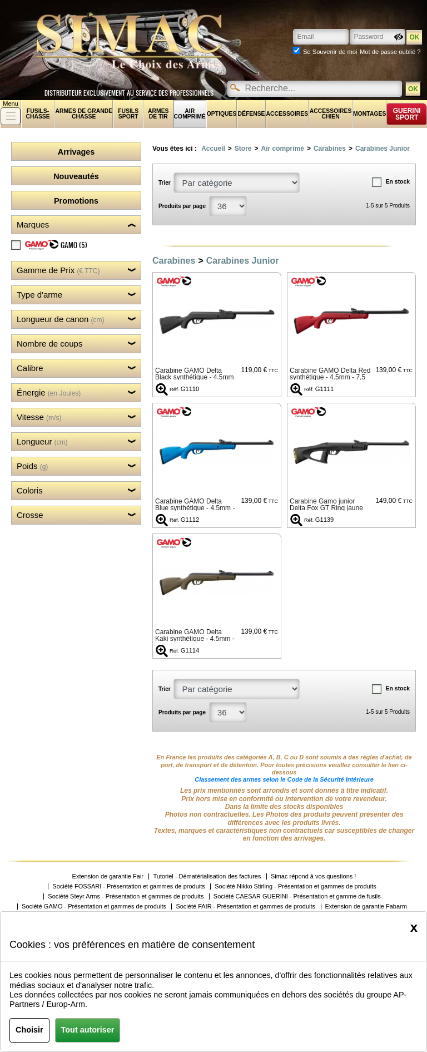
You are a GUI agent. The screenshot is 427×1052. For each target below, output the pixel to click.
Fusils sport (128, 114)
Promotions (76, 200)
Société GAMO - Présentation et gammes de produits (94, 906)
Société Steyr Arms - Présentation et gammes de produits (125, 896)
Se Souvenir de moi (330, 51)
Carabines (330, 148)
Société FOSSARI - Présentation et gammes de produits (128, 886)
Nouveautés (76, 176)
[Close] (413, 927)
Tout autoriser (88, 1029)
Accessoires (287, 114)
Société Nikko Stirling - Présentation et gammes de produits (295, 886)
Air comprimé (190, 114)
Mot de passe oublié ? (390, 51)
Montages (369, 114)
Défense (251, 114)
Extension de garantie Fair (107, 876)
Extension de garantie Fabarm (366, 906)
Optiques (222, 114)
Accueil (213, 148)
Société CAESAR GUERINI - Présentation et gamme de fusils (297, 896)
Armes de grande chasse (83, 114)
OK (413, 89)
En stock (398, 182)
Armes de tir (158, 114)
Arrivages (76, 151)
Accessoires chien (331, 114)
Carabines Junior (382, 148)
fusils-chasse (37, 114)
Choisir (29, 1029)
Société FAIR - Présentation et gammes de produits (245, 906)
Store (243, 148)
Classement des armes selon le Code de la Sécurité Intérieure (284, 779)
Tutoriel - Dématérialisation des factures (207, 876)
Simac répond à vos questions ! (313, 876)
